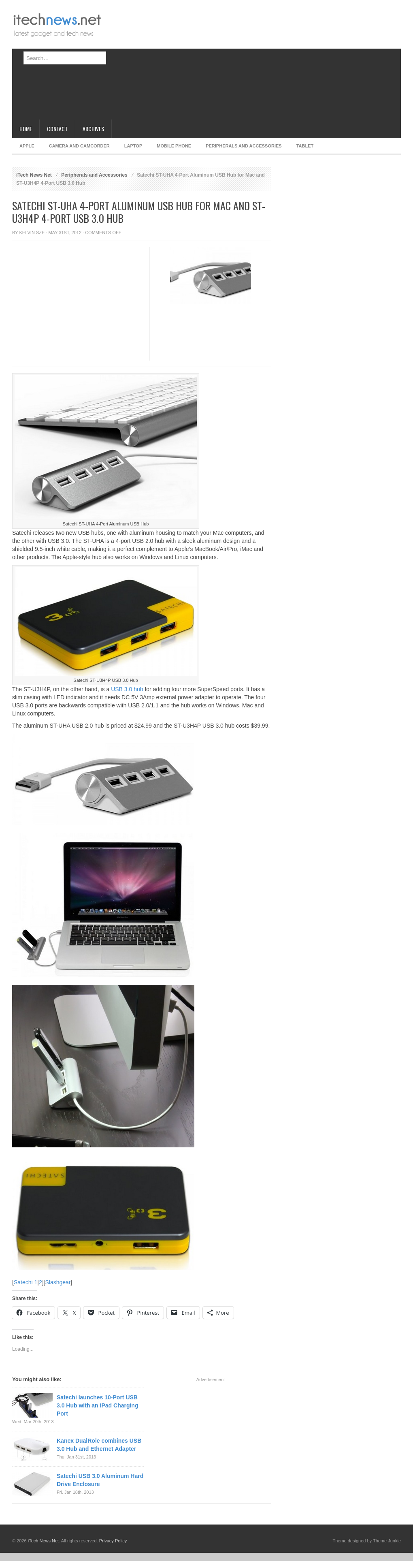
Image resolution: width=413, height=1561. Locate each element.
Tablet (305, 145)
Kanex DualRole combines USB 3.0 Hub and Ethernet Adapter (99, 1444)
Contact (57, 128)
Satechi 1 (25, 1282)
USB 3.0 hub (127, 689)
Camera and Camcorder (79, 145)
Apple (26, 145)
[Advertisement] (174, 63)
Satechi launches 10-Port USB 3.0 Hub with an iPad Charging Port (97, 1405)
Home (25, 128)
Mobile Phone (174, 145)
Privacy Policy (113, 1540)
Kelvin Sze (32, 232)
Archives (93, 128)
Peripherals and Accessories (243, 145)
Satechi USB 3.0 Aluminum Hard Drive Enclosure (100, 1480)
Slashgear (57, 1282)
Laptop (133, 145)
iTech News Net (34, 175)
